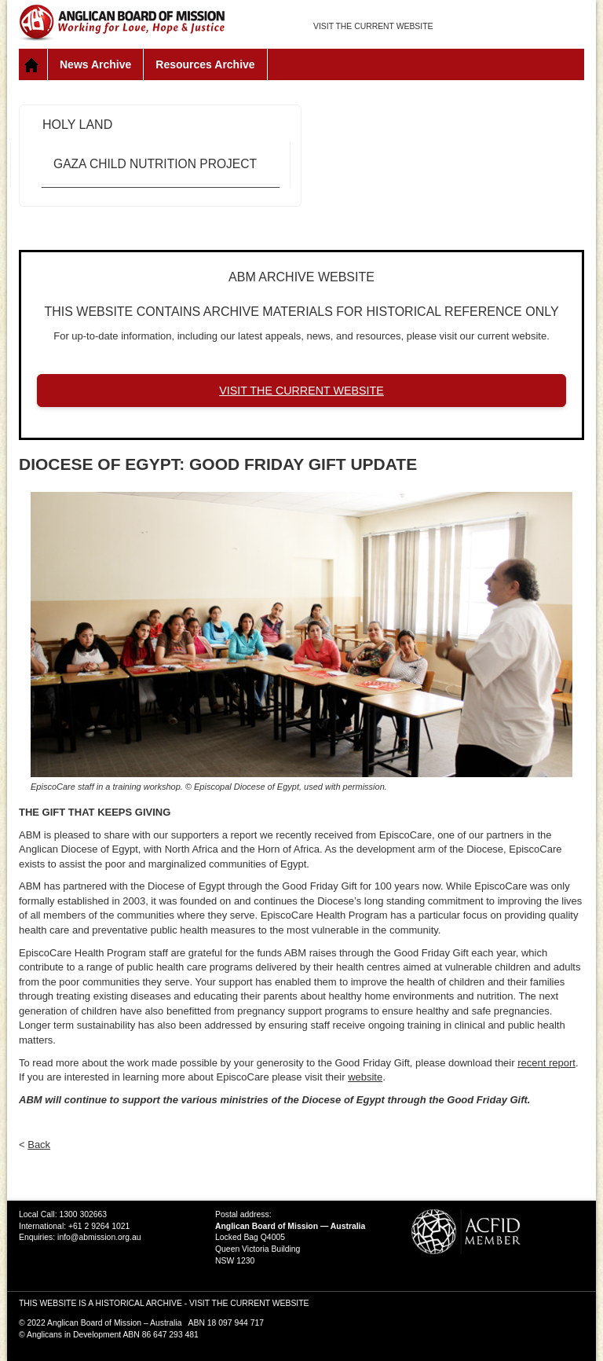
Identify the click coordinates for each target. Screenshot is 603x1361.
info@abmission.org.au (99, 1237)
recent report (546, 1063)
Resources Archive (204, 64)
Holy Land (77, 124)
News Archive (95, 64)
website (365, 1077)
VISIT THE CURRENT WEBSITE (373, 26)
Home (33, 64)
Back (38, 1144)
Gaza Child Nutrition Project (155, 164)
